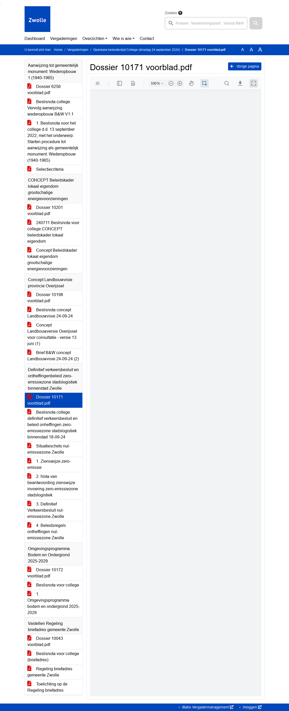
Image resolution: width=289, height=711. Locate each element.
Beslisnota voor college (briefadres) (53, 656)
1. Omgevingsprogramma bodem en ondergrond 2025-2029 (53, 603)
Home (58, 50)
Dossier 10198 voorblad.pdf (45, 297)
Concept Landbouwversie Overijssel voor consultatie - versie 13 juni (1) (52, 334)
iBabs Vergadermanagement (207, 707)
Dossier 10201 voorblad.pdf (45, 210)
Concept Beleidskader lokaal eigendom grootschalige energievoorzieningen (52, 259)
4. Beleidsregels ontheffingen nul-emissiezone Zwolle (46, 531)
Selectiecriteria (45, 169)
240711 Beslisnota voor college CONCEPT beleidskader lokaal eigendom (53, 231)
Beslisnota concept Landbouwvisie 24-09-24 (50, 313)
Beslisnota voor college (53, 585)
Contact (147, 38)
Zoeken (171, 13)
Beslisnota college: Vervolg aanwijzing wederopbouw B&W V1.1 (50, 108)
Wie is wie (122, 38)
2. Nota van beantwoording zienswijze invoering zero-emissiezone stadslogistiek (52, 485)
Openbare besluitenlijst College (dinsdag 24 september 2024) (136, 50)
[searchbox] (206, 23)
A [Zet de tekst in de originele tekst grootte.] (242, 49)
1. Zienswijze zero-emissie (49, 464)
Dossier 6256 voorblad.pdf (44, 89)
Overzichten (93, 38)
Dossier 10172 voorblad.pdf (45, 573)
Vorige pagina (244, 66)
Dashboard (35, 38)
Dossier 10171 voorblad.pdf (45, 400)
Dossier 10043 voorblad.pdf (45, 641)
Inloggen (252, 707)
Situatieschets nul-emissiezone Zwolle (48, 449)
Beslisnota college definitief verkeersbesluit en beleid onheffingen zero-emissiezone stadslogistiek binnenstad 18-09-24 (52, 424)
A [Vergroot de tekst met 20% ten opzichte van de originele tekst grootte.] (251, 49)
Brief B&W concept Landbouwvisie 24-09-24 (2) (53, 355)
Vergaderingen (63, 38)
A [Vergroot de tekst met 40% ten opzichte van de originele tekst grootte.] (260, 50)
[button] (255, 23)
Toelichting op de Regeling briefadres (47, 687)
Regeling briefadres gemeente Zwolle (49, 672)
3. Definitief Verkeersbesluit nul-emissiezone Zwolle (45, 510)
